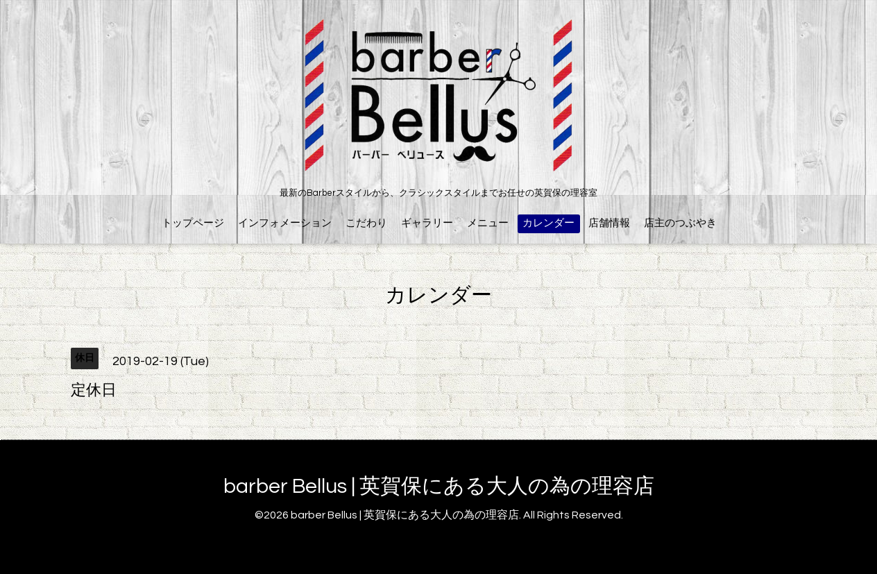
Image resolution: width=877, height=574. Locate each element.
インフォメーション (285, 223)
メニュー (488, 223)
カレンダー (548, 223)
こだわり (366, 223)
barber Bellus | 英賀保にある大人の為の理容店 (438, 486)
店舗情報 (609, 223)
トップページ (193, 223)
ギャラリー (427, 223)
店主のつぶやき (680, 223)
